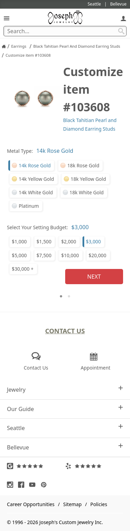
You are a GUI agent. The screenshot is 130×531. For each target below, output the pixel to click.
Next (94, 276)
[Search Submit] (121, 31)
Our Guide (65, 409)
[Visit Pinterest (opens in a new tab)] (45, 485)
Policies (98, 504)
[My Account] (123, 18)
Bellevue (65, 447)
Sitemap (72, 504)
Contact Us (65, 330)
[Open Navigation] (6, 18)
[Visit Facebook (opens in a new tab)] (23, 485)
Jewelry (65, 389)
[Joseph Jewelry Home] (4, 46)
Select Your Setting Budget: (37, 227)
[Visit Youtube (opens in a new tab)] (34, 485)
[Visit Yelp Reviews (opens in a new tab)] (94, 466)
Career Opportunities (30, 504)
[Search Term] (65, 31)
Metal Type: (20, 151)
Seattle (65, 428)
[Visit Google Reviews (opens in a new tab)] (36, 466)
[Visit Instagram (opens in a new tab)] (12, 485)
